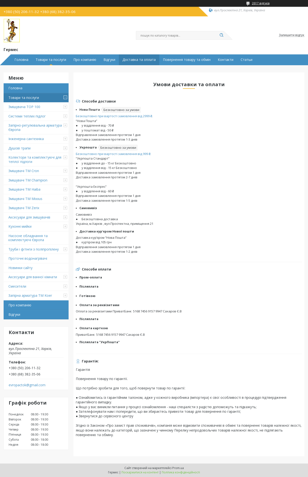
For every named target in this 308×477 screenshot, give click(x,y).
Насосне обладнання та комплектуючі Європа (28, 237)
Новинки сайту (20, 267)
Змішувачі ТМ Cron (23, 170)
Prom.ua (178, 468)
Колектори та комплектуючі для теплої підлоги (34, 159)
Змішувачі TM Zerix (23, 208)
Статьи (246, 59)
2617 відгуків (261, 3)
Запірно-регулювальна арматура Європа (35, 127)
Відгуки (109, 59)
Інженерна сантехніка (26, 138)
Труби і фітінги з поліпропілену (33, 249)
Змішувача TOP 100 (24, 106)
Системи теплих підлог (27, 116)
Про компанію (84, 59)
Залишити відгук (291, 35)
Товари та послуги (51, 59)
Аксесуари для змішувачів (29, 217)
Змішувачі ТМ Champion (27, 180)
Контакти (225, 59)
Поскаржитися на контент (140, 472)
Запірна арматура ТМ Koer (30, 295)
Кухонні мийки (20, 226)
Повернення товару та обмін (187, 59)
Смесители (17, 286)
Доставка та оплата (139, 59)
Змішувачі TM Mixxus (25, 198)
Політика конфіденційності (181, 472)
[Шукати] (221, 35)
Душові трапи (19, 148)
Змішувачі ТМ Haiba (24, 189)
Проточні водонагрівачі (27, 258)
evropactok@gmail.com (27, 385)
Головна (21, 59)
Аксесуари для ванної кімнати (32, 277)
